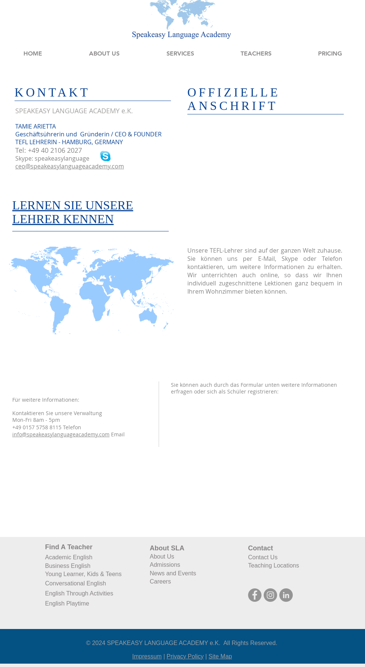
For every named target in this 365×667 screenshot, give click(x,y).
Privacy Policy (185, 656)
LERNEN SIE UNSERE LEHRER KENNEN (72, 212)
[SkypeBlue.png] (105, 156)
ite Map (222, 656)
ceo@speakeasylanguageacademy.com (69, 166)
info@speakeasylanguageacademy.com (61, 434)
